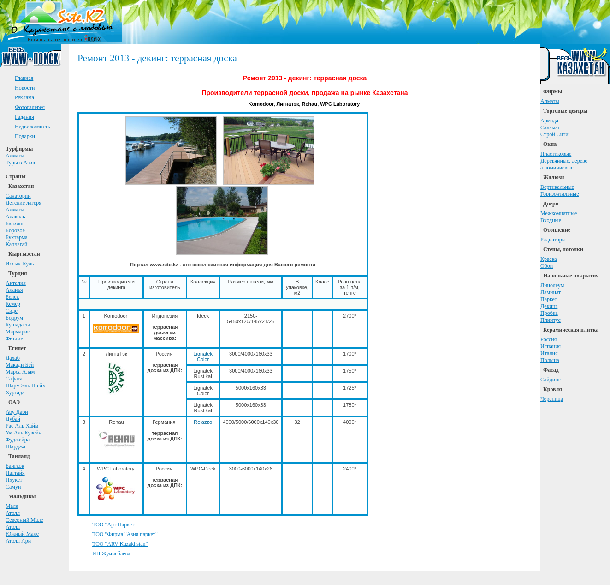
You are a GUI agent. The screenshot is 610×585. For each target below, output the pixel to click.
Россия (548, 339)
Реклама (24, 97)
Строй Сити (554, 134)
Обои (546, 266)
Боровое (15, 230)
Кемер (13, 304)
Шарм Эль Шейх (25, 385)
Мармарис (18, 331)
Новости (25, 87)
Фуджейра (18, 439)
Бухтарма (17, 237)
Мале (12, 506)
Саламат (550, 127)
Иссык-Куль (20, 263)
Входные (550, 220)
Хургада (15, 392)
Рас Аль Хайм (22, 425)
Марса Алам (20, 371)
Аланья (14, 290)
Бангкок (15, 466)
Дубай (13, 419)
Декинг (548, 306)
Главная (24, 78)
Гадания (24, 117)
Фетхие (14, 338)
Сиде (12, 311)
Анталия (16, 283)
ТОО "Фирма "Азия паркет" (125, 534)
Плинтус (550, 320)
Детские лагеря (23, 202)
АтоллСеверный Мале (24, 516)
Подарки (25, 136)
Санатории (18, 196)
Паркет (548, 299)
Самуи (13, 486)
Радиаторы (553, 239)
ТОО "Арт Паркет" (114, 524)
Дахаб (13, 358)
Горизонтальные (559, 194)
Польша (549, 360)
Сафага (14, 378)
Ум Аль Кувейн (23, 432)
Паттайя (15, 473)
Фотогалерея (30, 107)
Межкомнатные (558, 213)
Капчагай (16, 244)
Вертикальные (557, 187)
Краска (548, 259)
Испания (550, 346)
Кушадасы (18, 324)
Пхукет (14, 479)
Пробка (549, 313)
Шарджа (15, 446)
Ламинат (550, 292)
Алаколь (15, 216)
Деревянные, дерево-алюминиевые (565, 164)
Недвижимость (32, 126)
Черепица (551, 399)
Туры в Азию (21, 162)
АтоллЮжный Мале (22, 530)
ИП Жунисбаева (111, 553)
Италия (548, 353)
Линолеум (552, 285)
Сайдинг (550, 379)
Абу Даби (17, 412)
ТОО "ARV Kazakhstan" (120, 544)
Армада (549, 120)
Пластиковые (555, 154)
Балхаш (15, 223)
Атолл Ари (18, 540)
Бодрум (14, 317)
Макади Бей (20, 365)
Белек (12, 297)
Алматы (15, 155)
